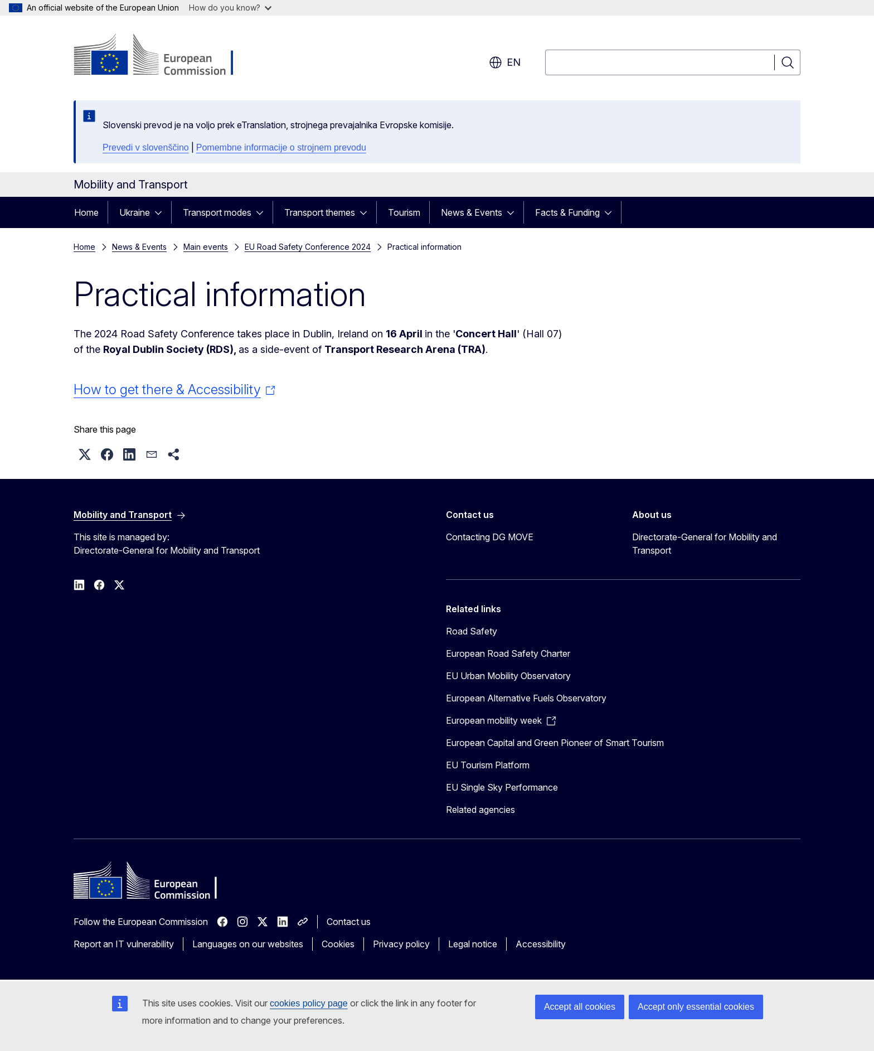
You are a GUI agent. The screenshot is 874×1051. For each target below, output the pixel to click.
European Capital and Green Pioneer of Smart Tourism (555, 742)
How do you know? (230, 7)
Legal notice (472, 944)
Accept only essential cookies (696, 1006)
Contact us (349, 921)
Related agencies (480, 809)
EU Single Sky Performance (502, 787)
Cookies (338, 944)
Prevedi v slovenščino (146, 147)
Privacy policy (401, 944)
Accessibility (541, 944)
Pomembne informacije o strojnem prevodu (281, 147)
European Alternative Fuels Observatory (526, 698)
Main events (205, 246)
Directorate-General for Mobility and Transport (704, 543)
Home (86, 212)
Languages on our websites (247, 944)
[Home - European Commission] (164, 55)
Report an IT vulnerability (124, 944)
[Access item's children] (161, 212)
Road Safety (471, 631)
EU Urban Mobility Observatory (508, 675)
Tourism (404, 212)
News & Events (471, 212)
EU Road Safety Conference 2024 (308, 246)
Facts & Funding (567, 212)
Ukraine (134, 212)
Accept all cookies (579, 1006)
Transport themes (319, 212)
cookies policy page (309, 1003)
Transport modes (217, 212)
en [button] (505, 62)
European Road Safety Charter (508, 653)
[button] (85, 454)
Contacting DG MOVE (489, 537)
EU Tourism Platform (488, 765)
